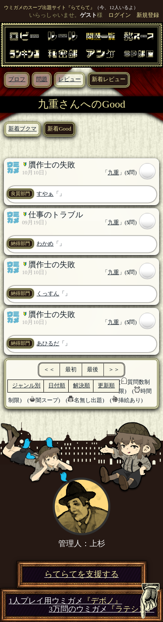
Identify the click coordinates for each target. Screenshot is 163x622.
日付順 (56, 386)
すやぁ (45, 194)
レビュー (69, 79)
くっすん (48, 294)
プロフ (16, 79)
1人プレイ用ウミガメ (65, 601)
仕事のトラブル (55, 214)
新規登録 (147, 15)
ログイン (119, 15)
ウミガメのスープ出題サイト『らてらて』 (49, 7)
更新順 (106, 386)
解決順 (81, 386)
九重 (113, 173)
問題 (41, 79)
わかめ (45, 244)
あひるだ (48, 343)
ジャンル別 (26, 386)
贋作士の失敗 (51, 164)
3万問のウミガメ (101, 609)
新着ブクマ (22, 129)
